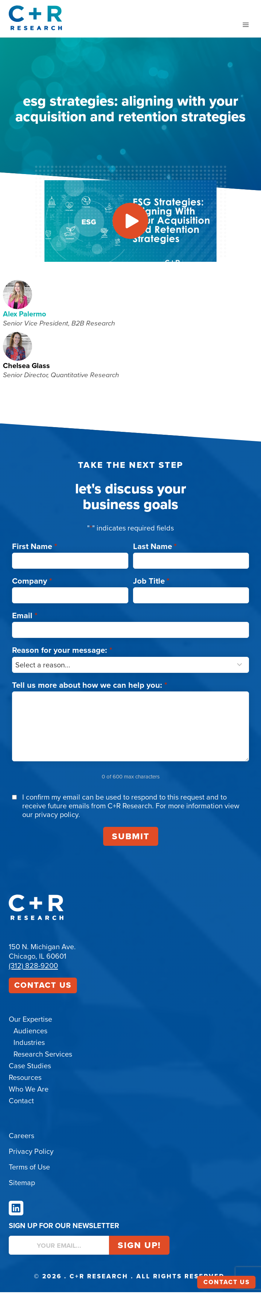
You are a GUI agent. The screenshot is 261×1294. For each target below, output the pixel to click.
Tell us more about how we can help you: (89, 686)
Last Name (155, 548)
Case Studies (30, 1067)
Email (25, 617)
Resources (25, 1079)
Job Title (151, 582)
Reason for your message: (62, 652)
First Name (34, 548)
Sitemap (22, 1184)
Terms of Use (29, 1168)
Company (32, 582)
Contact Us (42, 987)
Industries (29, 1044)
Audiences (30, 1032)
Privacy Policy (31, 1153)
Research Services (42, 1055)
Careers (21, 1137)
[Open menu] (245, 24)
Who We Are (28, 1090)
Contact (21, 1102)
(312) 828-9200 (33, 967)
